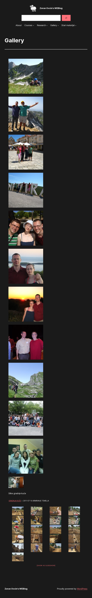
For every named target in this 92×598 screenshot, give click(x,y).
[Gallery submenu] (58, 25)
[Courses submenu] (33, 25)
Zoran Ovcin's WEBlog (51, 8)
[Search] (66, 18)
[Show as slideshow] (46, 565)
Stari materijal (68, 25)
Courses (28, 25)
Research (41, 25)
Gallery (53, 25)
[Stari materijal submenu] (75, 25)
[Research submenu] (47, 25)
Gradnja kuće (15, 501)
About (19, 25)
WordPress (82, 589)
